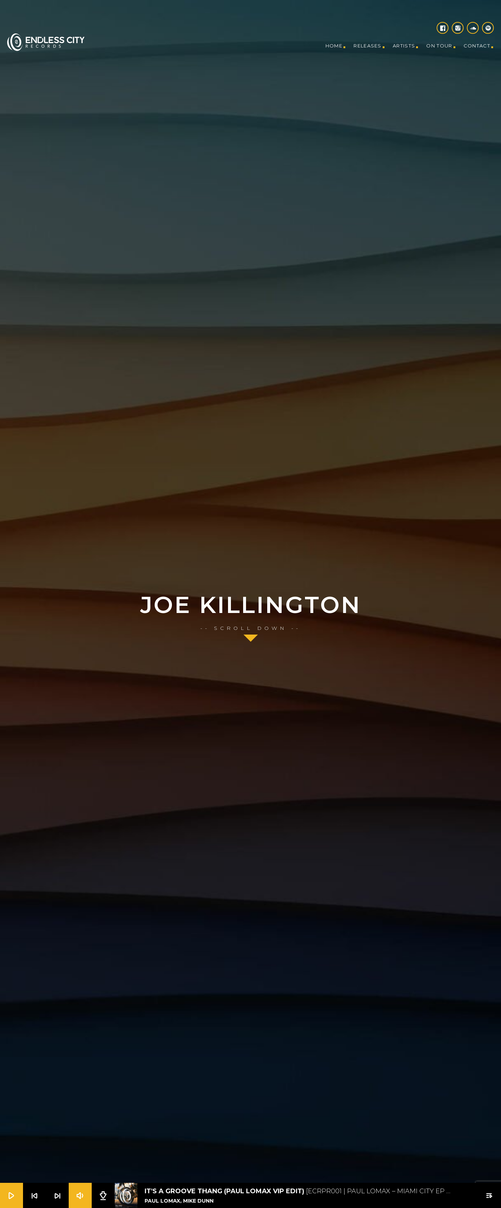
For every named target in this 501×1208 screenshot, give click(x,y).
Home (333, 46)
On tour (439, 46)
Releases (367, 46)
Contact (477, 46)
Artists (404, 46)
